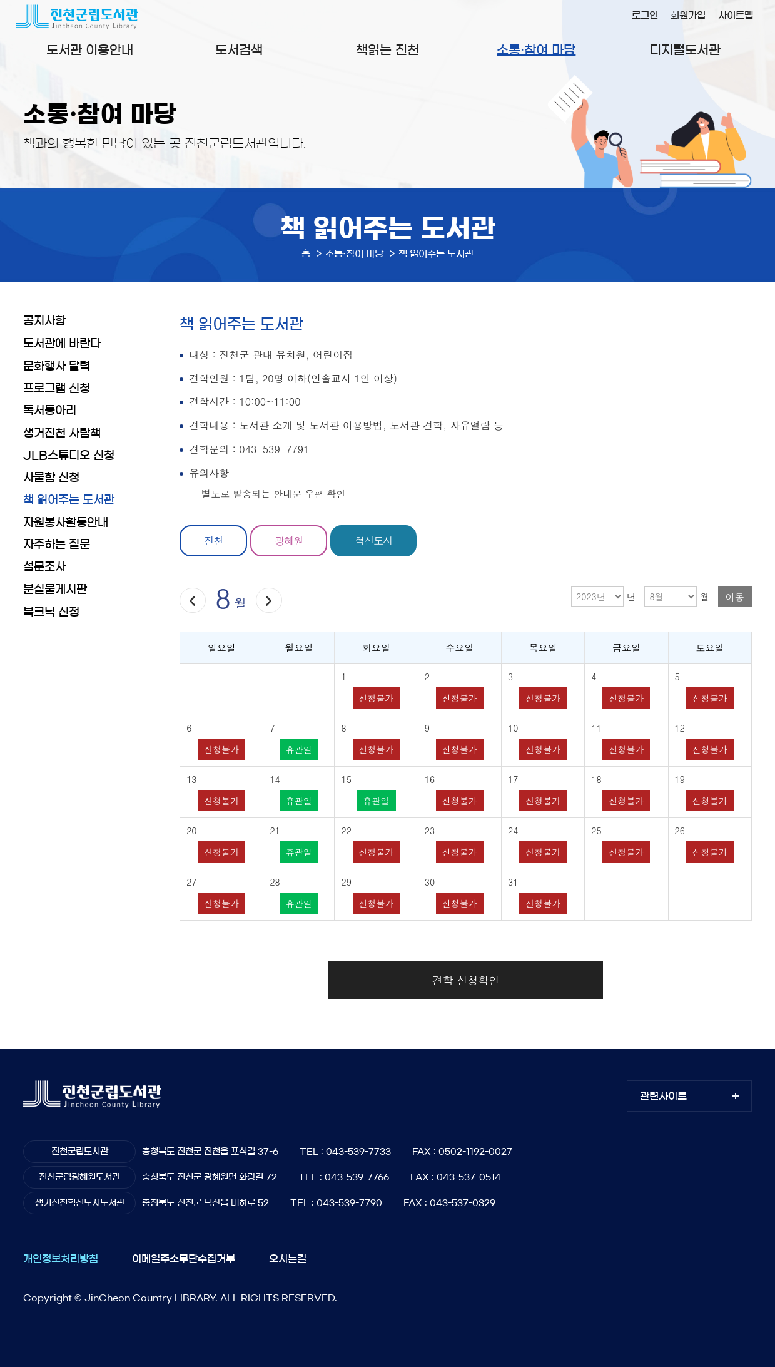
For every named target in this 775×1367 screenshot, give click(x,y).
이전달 (192, 600)
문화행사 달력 (56, 366)
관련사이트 (663, 1096)
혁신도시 (373, 540)
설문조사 (44, 567)
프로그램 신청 (56, 388)
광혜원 (289, 540)
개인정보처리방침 (60, 1259)
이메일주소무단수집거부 (183, 1259)
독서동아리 (49, 410)
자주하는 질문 (56, 544)
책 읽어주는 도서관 (68, 500)
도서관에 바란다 (62, 343)
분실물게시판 (55, 589)
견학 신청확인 (466, 980)
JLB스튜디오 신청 (68, 455)
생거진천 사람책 (62, 433)
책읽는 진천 (387, 50)
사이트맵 (735, 15)
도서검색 (239, 50)
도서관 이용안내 (89, 50)
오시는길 (287, 1259)
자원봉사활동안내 (65, 522)
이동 (735, 596)
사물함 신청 (51, 477)
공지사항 (44, 321)
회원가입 (688, 15)
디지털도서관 (685, 50)
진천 (213, 540)
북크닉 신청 (51, 612)
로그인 (645, 15)
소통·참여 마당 (536, 50)
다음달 (268, 600)
